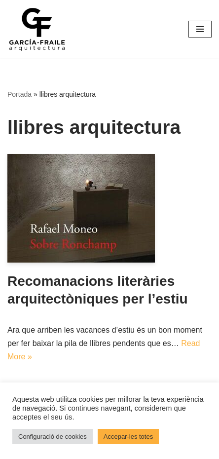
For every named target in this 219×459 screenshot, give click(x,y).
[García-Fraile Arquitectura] (37, 29)
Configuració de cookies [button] (52, 436)
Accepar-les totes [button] (128, 436)
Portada (19, 94)
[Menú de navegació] (200, 29)
